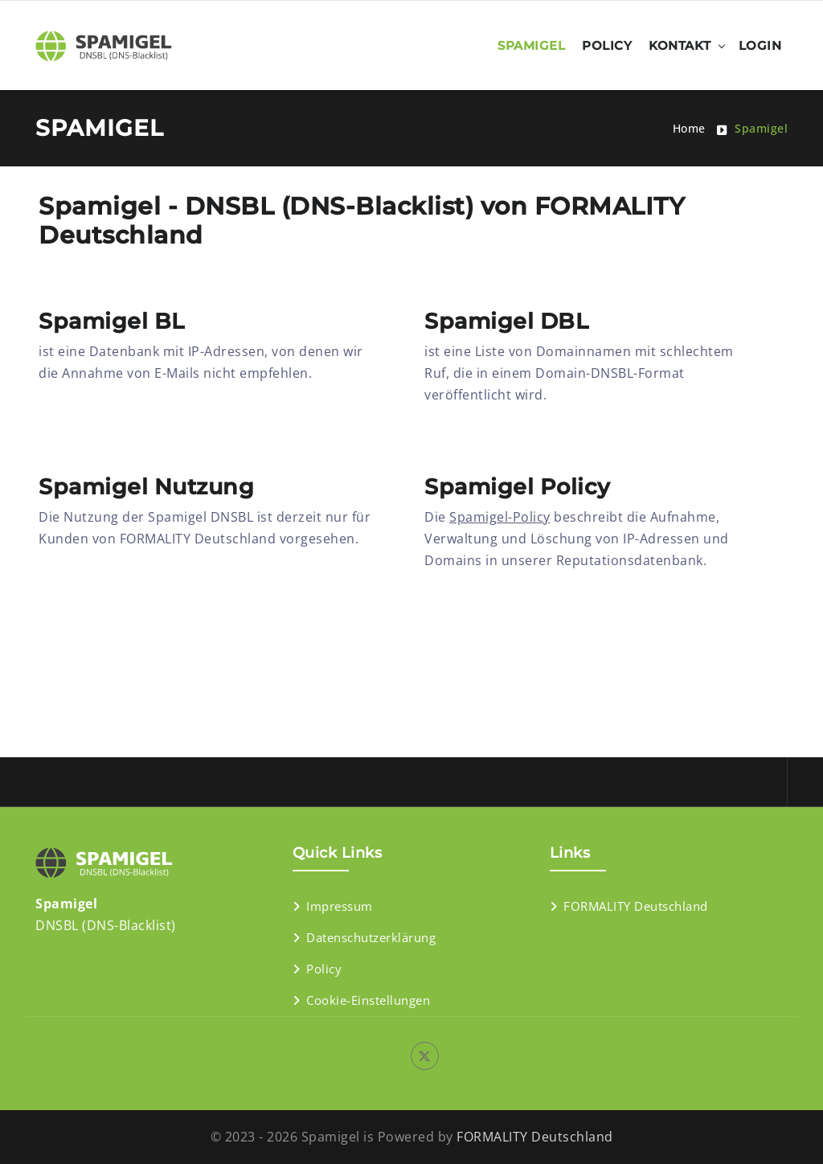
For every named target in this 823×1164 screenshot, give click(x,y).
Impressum (339, 906)
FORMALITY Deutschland (635, 906)
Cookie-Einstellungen (368, 1000)
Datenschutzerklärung (371, 937)
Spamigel (531, 45)
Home (689, 128)
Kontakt (680, 45)
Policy (607, 45)
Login (760, 45)
